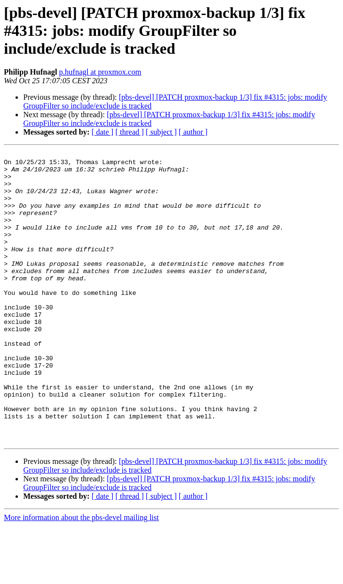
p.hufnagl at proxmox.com (100, 72)
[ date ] (102, 132)
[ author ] (193, 132)
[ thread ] (129, 132)
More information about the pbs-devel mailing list (81, 575)
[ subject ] (161, 132)
